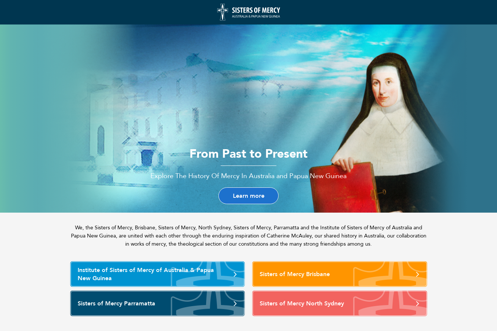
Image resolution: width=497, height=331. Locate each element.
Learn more (248, 196)
